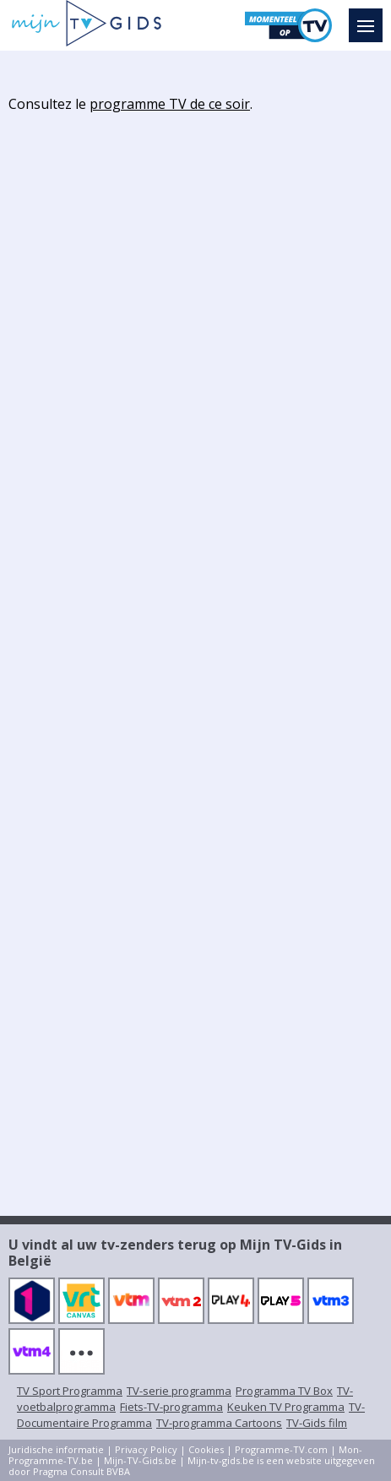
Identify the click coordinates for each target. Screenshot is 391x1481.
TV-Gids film (316, 1422)
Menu (370, 17)
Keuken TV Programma (286, 1406)
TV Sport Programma (69, 1390)
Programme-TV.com (281, 1449)
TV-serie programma (179, 1390)
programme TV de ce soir (170, 104)
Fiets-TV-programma (171, 1406)
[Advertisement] (196, 376)
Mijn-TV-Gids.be (140, 1460)
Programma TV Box (284, 1390)
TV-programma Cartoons (219, 1422)
